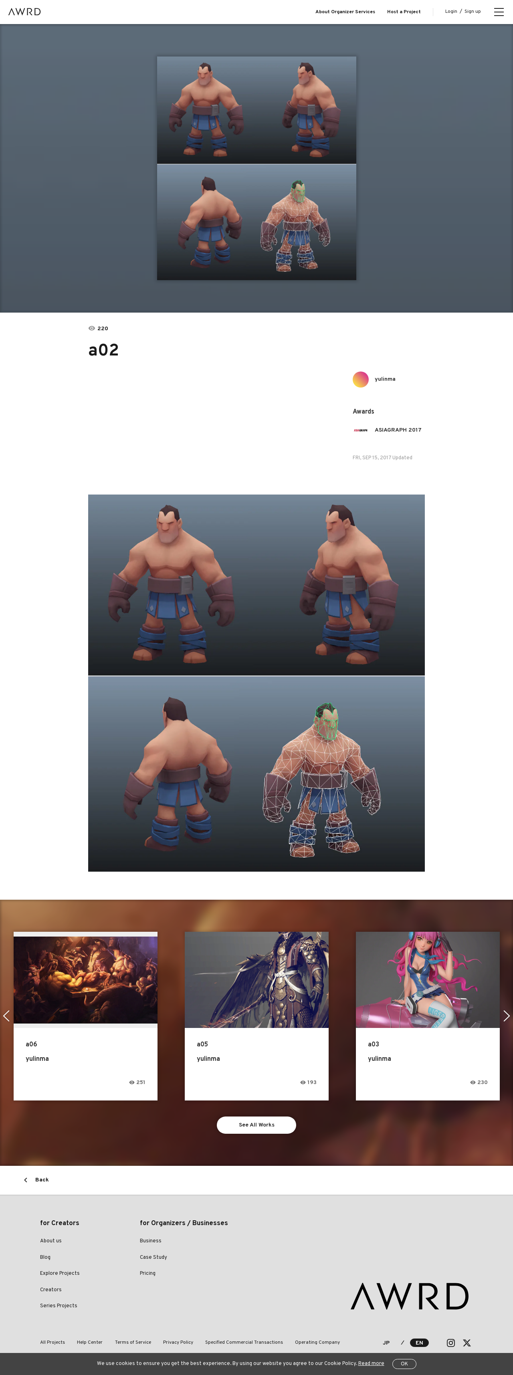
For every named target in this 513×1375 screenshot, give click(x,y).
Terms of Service (133, 1342)
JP (386, 1343)
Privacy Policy (178, 1342)
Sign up (473, 11)
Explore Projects (60, 1274)
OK (404, 1364)
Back (42, 1180)
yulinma (385, 379)
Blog (45, 1257)
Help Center (90, 1342)
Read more (371, 1364)
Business (151, 1241)
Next (507, 1016)
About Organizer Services (345, 12)
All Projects (52, 1342)
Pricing (148, 1274)
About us (51, 1241)
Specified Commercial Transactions (244, 1342)
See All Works (257, 1125)
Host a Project (404, 12)
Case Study (153, 1257)
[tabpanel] (256, 168)
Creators (51, 1290)
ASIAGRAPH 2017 (398, 430)
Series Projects (58, 1306)
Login (451, 11)
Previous (6, 1016)
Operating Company (317, 1342)
